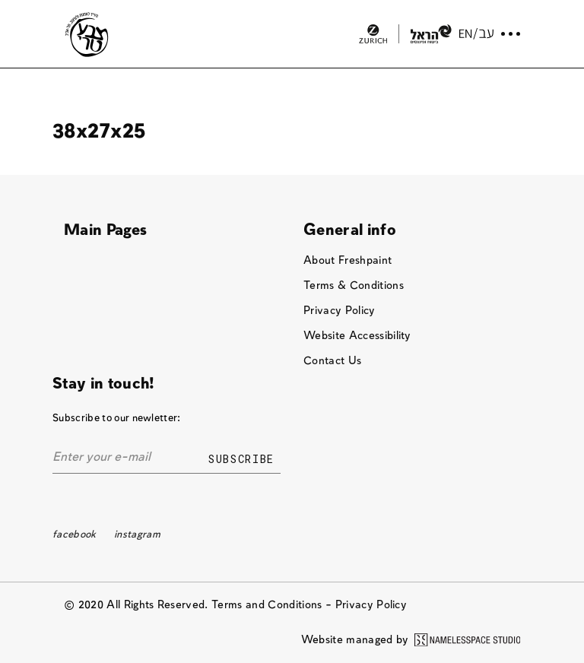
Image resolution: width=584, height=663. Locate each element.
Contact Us (332, 360)
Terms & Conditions (353, 285)
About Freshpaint (347, 260)
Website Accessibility (357, 335)
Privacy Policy (339, 310)
